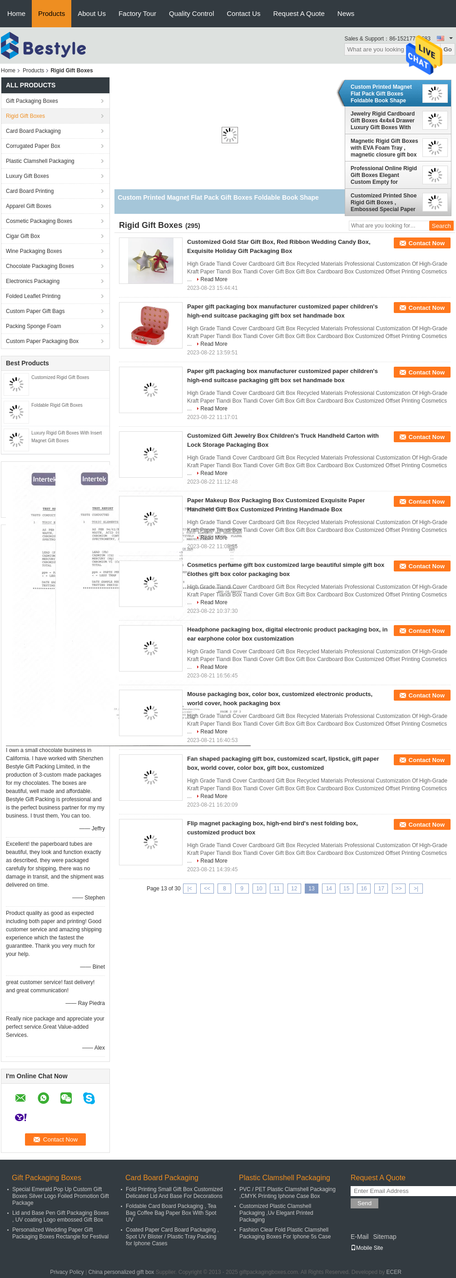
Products (51, 13)
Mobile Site (367, 1248)
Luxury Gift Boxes (27, 176)
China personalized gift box (121, 1272)
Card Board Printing (30, 191)
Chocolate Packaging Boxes (40, 266)
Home (16, 13)
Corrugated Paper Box (33, 146)
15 (346, 888)
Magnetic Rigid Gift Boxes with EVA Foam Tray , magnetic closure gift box (384, 148)
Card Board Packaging (33, 131)
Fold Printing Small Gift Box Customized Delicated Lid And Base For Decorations (174, 1192)
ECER (394, 1272)
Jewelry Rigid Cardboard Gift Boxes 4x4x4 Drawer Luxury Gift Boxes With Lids (383, 121)
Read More (213, 279)
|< (190, 888)
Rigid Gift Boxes (25, 116)
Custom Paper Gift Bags (35, 311)
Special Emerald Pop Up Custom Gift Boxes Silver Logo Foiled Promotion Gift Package (60, 1196)
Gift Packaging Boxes (32, 101)
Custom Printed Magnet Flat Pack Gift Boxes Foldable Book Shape (381, 94)
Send (364, 1203)
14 (329, 888)
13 (311, 888)
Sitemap (384, 1236)
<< (207, 888)
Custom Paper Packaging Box (42, 341)
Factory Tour (137, 13)
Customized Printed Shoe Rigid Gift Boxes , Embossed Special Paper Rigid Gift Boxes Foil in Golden (383, 202)
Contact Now (427, 243)
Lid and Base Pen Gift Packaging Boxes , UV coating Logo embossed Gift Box (60, 1216)
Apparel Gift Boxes (28, 206)
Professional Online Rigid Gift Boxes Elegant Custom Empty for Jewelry (384, 175)
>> (399, 888)
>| (416, 888)
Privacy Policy (67, 1272)
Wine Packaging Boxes (34, 251)
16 (364, 888)
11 (277, 888)
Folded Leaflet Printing (33, 296)
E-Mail (360, 1236)
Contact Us (243, 13)
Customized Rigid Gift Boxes (60, 377)
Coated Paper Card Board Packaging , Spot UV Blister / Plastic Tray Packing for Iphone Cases (172, 1237)
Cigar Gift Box (23, 236)
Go (447, 49)
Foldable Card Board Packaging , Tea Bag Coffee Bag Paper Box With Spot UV (171, 1213)
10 (259, 888)
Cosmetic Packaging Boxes (39, 221)
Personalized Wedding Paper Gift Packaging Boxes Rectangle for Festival (60, 1233)
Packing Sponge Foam (33, 326)
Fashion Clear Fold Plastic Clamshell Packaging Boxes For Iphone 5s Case (285, 1233)
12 (294, 888)
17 (381, 888)
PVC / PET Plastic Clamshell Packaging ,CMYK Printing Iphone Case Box (287, 1192)
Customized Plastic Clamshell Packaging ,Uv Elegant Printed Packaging (276, 1213)
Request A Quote (298, 13)
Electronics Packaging (32, 281)
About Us (92, 13)
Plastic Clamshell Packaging (40, 161)
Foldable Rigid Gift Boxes (57, 405)
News (346, 13)
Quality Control (191, 13)
